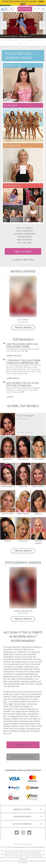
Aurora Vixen (7, 501)
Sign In (37, 9)
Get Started (25, 9)
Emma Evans (23, 447)
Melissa (7, 528)
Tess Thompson (7, 474)
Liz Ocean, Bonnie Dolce (23, 611)
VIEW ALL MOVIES (23, 327)
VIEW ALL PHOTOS (23, 619)
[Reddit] (29, 832)
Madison (38, 501)
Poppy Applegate (25, 415)
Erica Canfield (23, 320)
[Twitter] (17, 832)
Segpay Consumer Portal (37, 861)
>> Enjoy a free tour (23, 259)
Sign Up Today (23, 251)
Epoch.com (23, 859)
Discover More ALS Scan (23, 756)
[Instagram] (23, 832)
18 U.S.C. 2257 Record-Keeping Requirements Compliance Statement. (23, 847)
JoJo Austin (7, 447)
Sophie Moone (23, 501)
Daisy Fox (23, 474)
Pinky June (23, 528)
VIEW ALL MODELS (23, 550)
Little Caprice (38, 447)
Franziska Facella (38, 528)
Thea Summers (38, 474)
